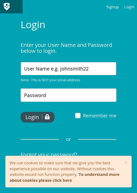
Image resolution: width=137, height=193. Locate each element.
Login (129, 6)
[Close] (126, 162)
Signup (112, 6)
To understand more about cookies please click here (65, 177)
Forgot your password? (49, 154)
